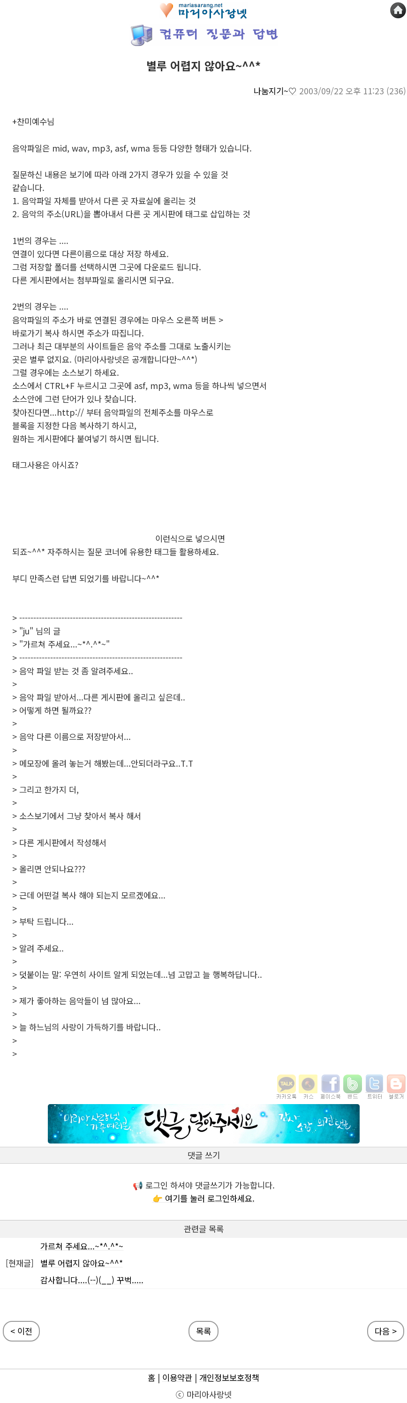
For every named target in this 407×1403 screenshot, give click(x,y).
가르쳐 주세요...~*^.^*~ (81, 1246)
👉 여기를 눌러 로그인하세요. (203, 1198)
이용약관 (177, 1377)
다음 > (386, 1331)
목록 (203, 1331)
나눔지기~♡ (275, 91)
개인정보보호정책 (229, 1377)
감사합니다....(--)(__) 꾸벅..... (91, 1280)
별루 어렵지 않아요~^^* (81, 1263)
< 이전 (21, 1331)
